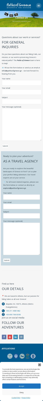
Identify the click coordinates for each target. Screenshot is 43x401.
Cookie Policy (16, 398)
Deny (21, 392)
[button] (39, 365)
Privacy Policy (26, 398)
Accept (21, 386)
